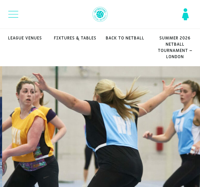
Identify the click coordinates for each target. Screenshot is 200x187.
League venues (25, 38)
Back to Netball (125, 38)
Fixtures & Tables (75, 38)
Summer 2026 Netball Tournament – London (175, 47)
